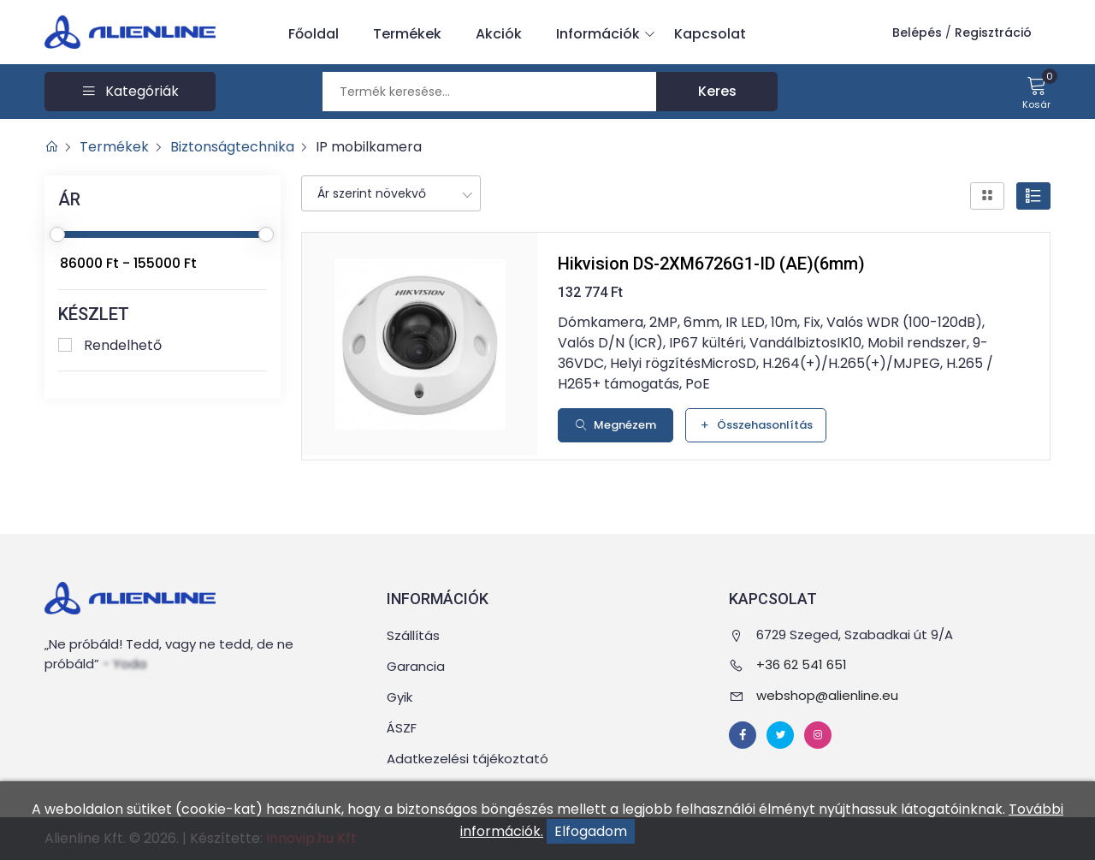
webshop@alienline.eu (827, 695)
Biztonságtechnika (232, 147)
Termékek (407, 34)
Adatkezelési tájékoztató (467, 759)
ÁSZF (402, 728)
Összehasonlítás (756, 425)
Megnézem (616, 425)
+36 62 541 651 (801, 664)
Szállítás (413, 635)
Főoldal (313, 34)
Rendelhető (123, 345)
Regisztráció (993, 32)
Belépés (917, 32)
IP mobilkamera (369, 147)
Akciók (499, 34)
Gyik (399, 697)
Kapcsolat (710, 34)
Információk (602, 34)
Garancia (416, 666)
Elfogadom (590, 831)
